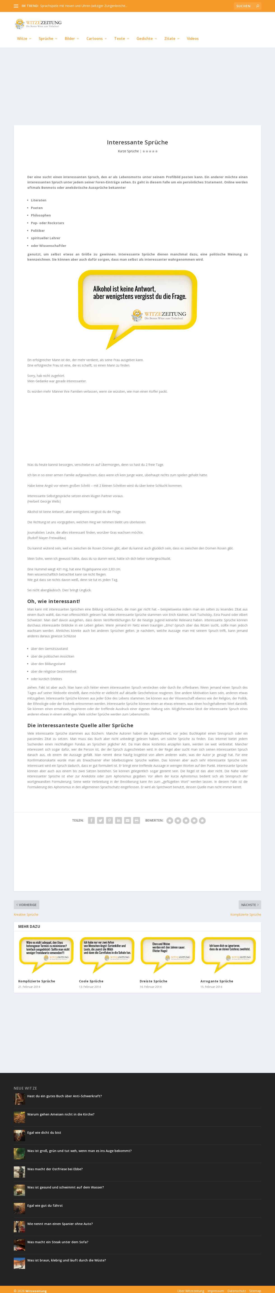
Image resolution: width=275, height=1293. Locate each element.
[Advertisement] (137, 81)
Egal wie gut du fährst (45, 1202)
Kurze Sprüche (128, 148)
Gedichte (145, 32)
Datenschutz (236, 1288)
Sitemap (255, 1288)
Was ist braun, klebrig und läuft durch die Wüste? (66, 1257)
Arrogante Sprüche (216, 978)
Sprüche (46, 32)
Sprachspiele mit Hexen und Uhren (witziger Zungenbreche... (83, 6)
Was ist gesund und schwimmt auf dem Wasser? (65, 1184)
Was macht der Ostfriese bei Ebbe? (55, 1166)
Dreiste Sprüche (154, 978)
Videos (193, 32)
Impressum (215, 1288)
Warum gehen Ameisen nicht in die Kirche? (60, 1111)
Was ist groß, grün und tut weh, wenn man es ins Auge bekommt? (79, 1147)
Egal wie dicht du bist (44, 1129)
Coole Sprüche (91, 978)
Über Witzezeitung (190, 1288)
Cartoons (94, 32)
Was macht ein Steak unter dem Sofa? (57, 1239)
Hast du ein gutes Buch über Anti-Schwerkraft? (64, 1093)
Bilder (70, 32)
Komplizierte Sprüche (36, 978)
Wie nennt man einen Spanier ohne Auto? (60, 1220)
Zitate (169, 32)
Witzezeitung (36, 1288)
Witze (22, 32)
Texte (119, 32)
